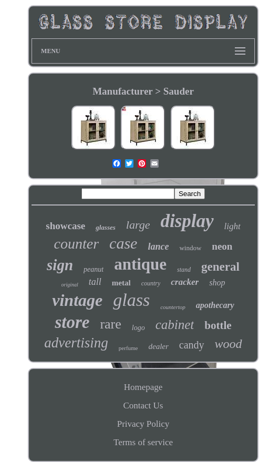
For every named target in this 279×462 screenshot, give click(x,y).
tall (95, 281)
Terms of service (143, 442)
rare (110, 324)
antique (140, 264)
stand (184, 269)
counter (76, 243)
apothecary (215, 305)
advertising (76, 343)
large (138, 224)
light (232, 226)
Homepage (143, 387)
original (69, 285)
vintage (77, 300)
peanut (94, 269)
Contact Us (143, 405)
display (186, 221)
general (220, 266)
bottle (217, 325)
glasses (106, 227)
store (72, 322)
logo (138, 328)
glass (131, 300)
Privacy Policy (143, 424)
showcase (65, 225)
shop (217, 282)
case (123, 243)
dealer (159, 346)
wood (228, 344)
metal (121, 283)
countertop (172, 307)
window (190, 248)
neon (222, 246)
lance (158, 246)
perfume (128, 348)
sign (60, 264)
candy (191, 345)
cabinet (175, 324)
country (151, 283)
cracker (185, 282)
